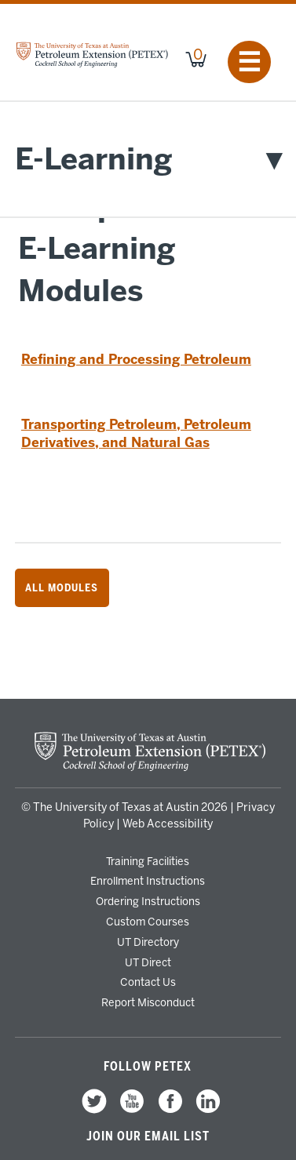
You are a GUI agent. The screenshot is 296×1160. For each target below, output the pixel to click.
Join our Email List (148, 1136)
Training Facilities (147, 861)
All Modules (61, 587)
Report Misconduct (148, 1002)
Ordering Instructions (148, 901)
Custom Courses (147, 921)
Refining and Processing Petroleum (136, 359)
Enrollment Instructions (147, 881)
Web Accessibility (167, 824)
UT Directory (148, 942)
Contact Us (148, 982)
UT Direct (148, 962)
